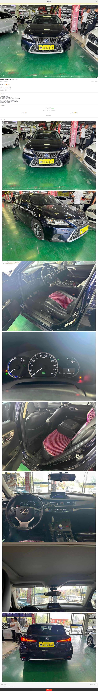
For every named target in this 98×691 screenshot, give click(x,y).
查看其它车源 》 (49, 115)
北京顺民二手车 (47, 108)
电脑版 (2, 684)
